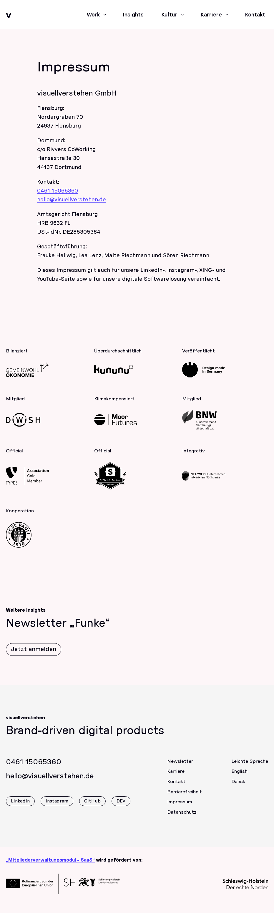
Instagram (57, 805)
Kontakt (176, 785)
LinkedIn (20, 805)
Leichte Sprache (249, 765)
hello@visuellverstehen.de (71, 200)
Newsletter (180, 765)
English (239, 775)
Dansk (238, 785)
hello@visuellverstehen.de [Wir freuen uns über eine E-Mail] (50, 780)
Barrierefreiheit (184, 795)
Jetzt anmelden (33, 653)
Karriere (176, 775)
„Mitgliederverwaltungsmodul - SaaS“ (50, 860)
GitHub (92, 805)
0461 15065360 (57, 191)
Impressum (179, 806)
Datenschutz (182, 816)
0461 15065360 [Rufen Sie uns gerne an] (33, 766)
